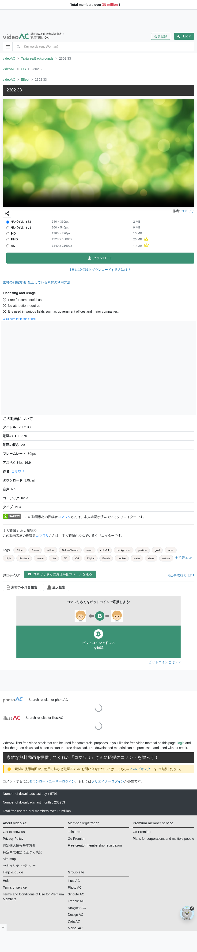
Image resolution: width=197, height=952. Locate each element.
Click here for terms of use (19, 319)
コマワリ (17, 471)
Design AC (75, 914)
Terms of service (15, 887)
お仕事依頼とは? (180, 575)
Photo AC (75, 887)
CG (23, 69)
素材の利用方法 (14, 282)
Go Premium (77, 838)
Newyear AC (77, 908)
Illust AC (74, 881)
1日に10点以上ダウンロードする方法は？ (100, 269)
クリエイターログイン (107, 781)
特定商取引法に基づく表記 (22, 852)
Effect (25, 79)
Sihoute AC (76, 894)
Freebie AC (76, 901)
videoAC (9, 58)
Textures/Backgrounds (37, 58)
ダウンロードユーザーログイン (52, 781)
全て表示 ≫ (183, 557)
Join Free (74, 832)
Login (184, 36)
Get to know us (14, 832)
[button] (162, 36)
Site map (9, 859)
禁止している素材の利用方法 (49, 282)
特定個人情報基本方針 (19, 845)
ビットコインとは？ (164, 662)
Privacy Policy (13, 838)
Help (6, 881)
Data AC (74, 921)
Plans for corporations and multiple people (163, 838)
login (181, 743)
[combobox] (109, 46)
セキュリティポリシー (19, 866)
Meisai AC (75, 928)
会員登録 (160, 36)
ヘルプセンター (142, 769)
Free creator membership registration (95, 845)
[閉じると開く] (3, 927)
